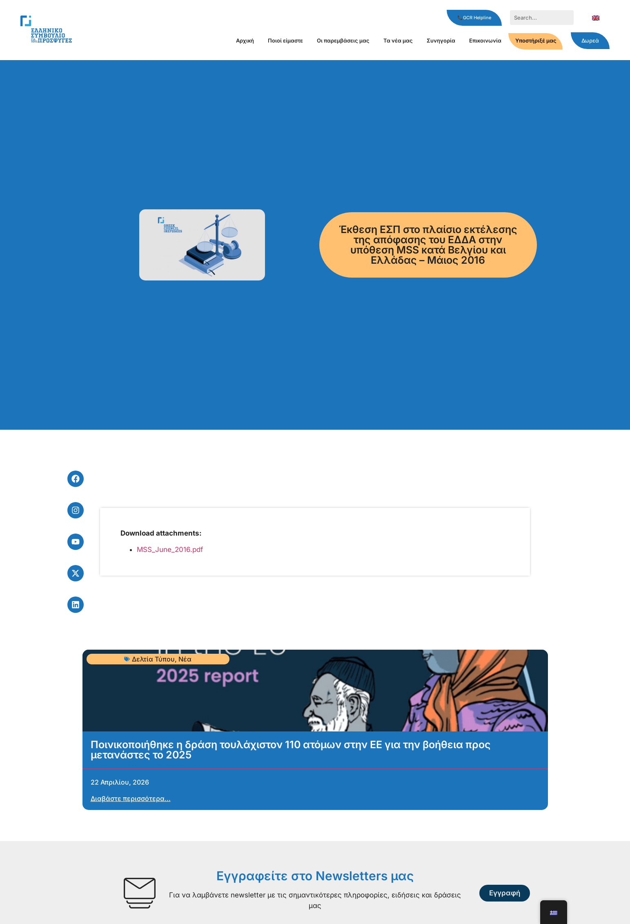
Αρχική (245, 40)
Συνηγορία (441, 40)
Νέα (184, 659)
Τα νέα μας (398, 40)
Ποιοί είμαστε (285, 40)
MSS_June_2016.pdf (170, 549)
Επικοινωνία (485, 40)
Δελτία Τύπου (153, 659)
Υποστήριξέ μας (536, 40)
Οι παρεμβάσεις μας (343, 40)
